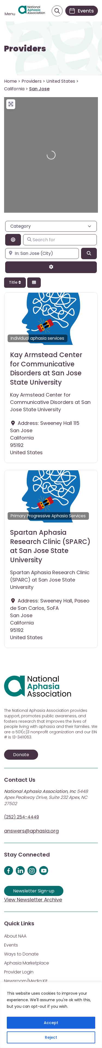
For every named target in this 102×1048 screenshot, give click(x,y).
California (14, 89)
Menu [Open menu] (10, 14)
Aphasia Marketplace (26, 963)
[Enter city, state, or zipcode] (42, 253)
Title (15, 282)
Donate (21, 755)
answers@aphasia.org (31, 830)
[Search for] (60, 239)
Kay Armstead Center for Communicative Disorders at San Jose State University (46, 368)
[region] (51, 1015)
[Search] (89, 253)
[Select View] (34, 282)
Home (10, 81)
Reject (51, 1037)
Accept (51, 1022)
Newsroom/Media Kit (26, 981)
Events (11, 945)
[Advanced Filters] (51, 267)
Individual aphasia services (37, 338)
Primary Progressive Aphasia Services (48, 516)
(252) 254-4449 (21, 817)
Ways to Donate (21, 954)
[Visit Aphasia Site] (31, 11)
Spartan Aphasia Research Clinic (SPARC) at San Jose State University (50, 546)
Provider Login (18, 972)
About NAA (15, 936)
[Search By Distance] (13, 239)
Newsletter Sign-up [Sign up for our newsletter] (33, 891)
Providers (25, 49)
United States (60, 81)
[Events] (81, 11)
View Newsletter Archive (33, 899)
